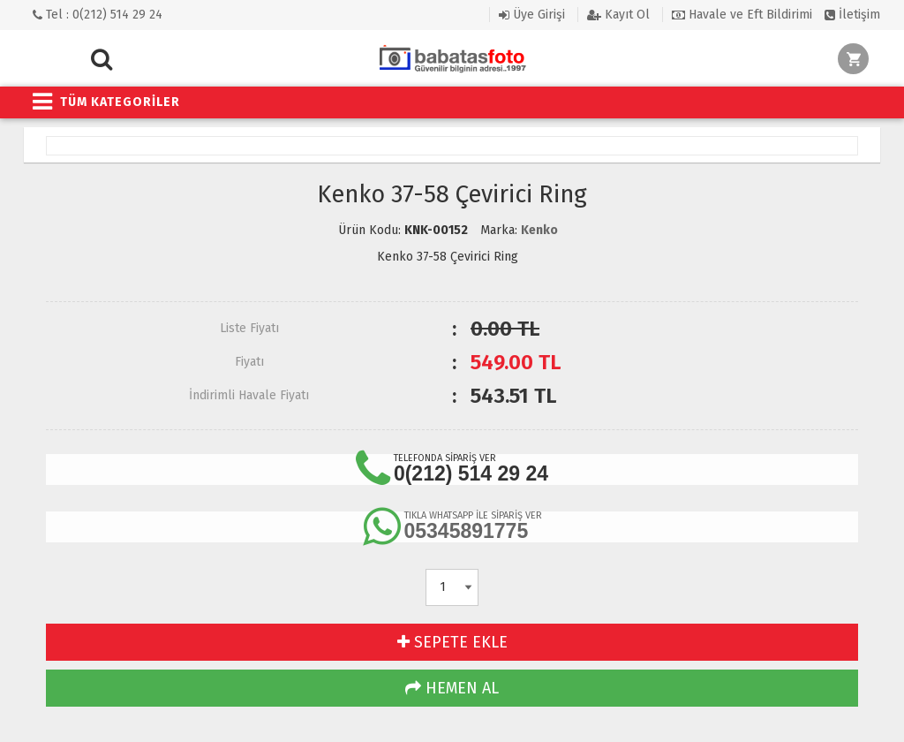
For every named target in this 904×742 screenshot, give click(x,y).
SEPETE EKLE (452, 642)
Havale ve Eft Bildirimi (742, 14)
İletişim (852, 14)
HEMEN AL (452, 688)
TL (516, 362)
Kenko (539, 230)
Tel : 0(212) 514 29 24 (97, 14)
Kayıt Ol (618, 14)
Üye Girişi (532, 14)
